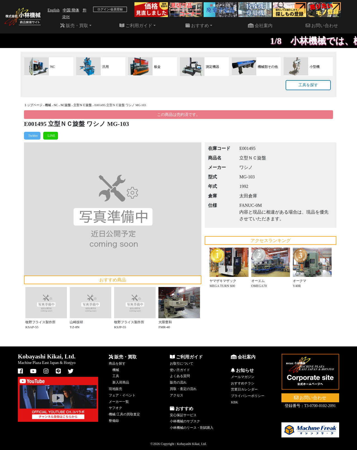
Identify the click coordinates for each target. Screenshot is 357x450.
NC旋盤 (66, 105)
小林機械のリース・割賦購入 (191, 428)
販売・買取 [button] (74, 25)
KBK (234, 402)
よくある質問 (180, 376)
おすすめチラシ (242, 383)
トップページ (33, 105)
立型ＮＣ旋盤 (82, 105)
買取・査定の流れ (183, 389)
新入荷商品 (120, 382)
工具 (115, 376)
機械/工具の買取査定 (124, 414)
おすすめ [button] (197, 25)
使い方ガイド (180, 370)
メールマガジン (242, 377)
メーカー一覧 (119, 402)
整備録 (114, 421)
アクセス (176, 395)
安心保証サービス (183, 415)
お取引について (181, 363)
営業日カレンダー (244, 389)
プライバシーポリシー (247, 396)
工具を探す (308, 85)
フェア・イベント (122, 395)
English (53, 10)
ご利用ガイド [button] (135, 25)
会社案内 (260, 25)
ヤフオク (115, 408)
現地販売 (115, 389)
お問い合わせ (322, 25)
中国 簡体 (71, 10)
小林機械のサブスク (185, 421)
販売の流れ (178, 382)
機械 (48, 105)
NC (56, 105)
